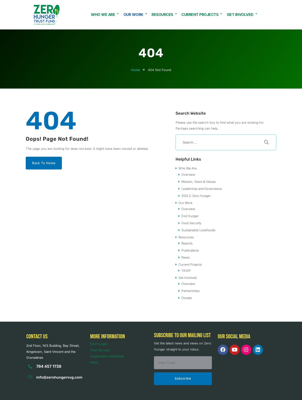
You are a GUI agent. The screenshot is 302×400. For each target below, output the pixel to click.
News (185, 256)
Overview (188, 174)
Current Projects (201, 14)
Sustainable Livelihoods (198, 229)
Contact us (37, 334)
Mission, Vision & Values (199, 181)
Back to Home (44, 163)
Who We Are (105, 14)
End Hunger (190, 215)
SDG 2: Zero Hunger (196, 195)
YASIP (186, 269)
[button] (105, 14)
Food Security (191, 222)
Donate (186, 295)
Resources (164, 14)
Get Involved (242, 14)
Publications (190, 249)
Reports (187, 242)
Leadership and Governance (202, 188)
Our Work (135, 14)
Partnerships (190, 289)
